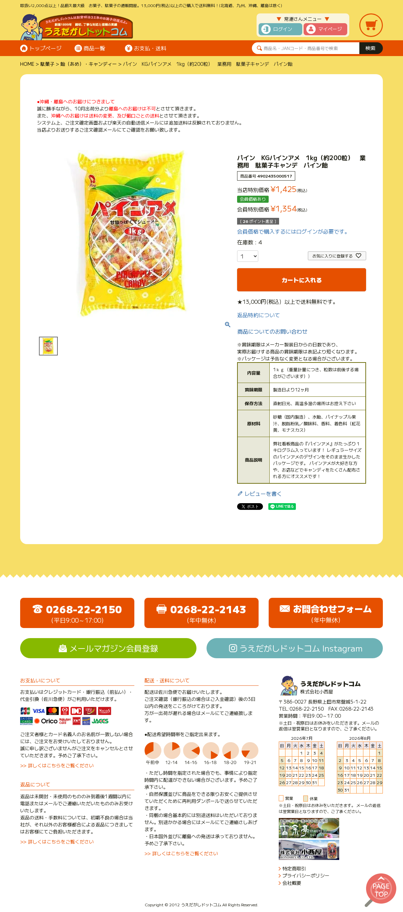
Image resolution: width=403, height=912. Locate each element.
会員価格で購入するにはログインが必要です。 (293, 231)
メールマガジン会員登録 (114, 648)
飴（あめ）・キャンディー (88, 63)
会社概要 (291, 883)
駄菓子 (47, 63)
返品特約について (258, 315)
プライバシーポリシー (305, 875)
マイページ (330, 29)
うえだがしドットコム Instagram (301, 648)
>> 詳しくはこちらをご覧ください (57, 765)
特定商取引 (294, 868)
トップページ (45, 48)
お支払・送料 (150, 48)
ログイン (282, 29)
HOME (27, 63)
